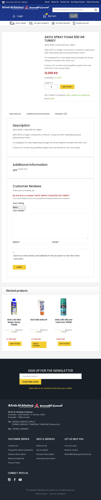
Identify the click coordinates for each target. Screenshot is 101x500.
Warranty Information (45, 458)
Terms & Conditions (57, 494)
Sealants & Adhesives (80, 95)
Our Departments (78, 2)
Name (16, 242)
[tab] (15, 114)
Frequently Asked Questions (20, 450)
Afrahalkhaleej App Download (78, 454)
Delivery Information (17, 454)
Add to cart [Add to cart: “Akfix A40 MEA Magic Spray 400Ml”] (15, 344)
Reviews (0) (61, 113)
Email (55, 242)
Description (15, 113)
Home (47, 2)
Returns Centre (71, 450)
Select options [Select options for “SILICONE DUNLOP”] (36, 345)
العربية (73, 15)
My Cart (49, 16)
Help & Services (93, 2)
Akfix (52, 98)
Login (18, 16)
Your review (19, 210)
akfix (68, 95)
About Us (55, 2)
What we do (41, 445)
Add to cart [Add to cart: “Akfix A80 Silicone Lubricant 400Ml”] (64, 344)
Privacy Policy (14, 463)
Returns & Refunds (16, 458)
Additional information (38, 113)
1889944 (24, 2)
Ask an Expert (42, 450)
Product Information (45, 454)
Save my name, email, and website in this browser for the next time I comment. (46, 257)
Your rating (18, 203)
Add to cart (67, 87)
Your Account (71, 445)
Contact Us (64, 2)
